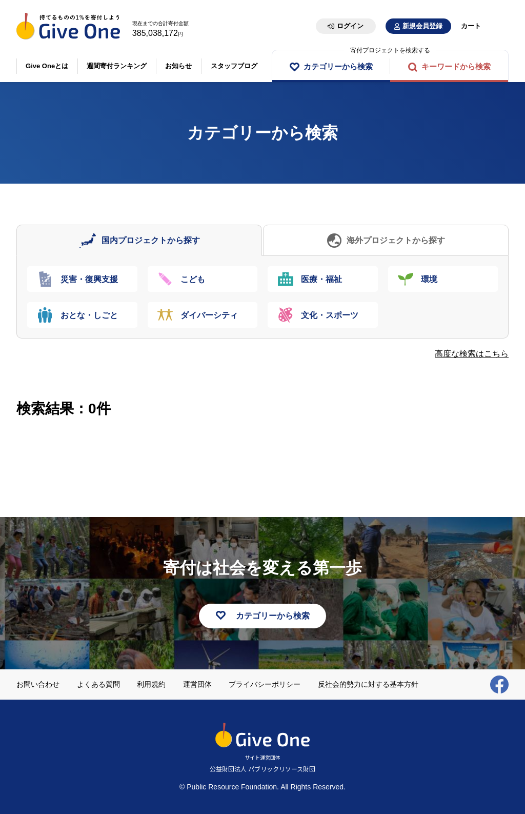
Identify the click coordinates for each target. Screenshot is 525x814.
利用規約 (151, 684)
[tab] (139, 240)
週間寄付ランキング (117, 66)
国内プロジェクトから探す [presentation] (151, 240)
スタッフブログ (234, 66)
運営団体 (197, 684)
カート (471, 26)
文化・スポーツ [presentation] (329, 315)
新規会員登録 (422, 26)
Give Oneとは (47, 66)
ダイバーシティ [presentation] (209, 315)
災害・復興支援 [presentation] (89, 279)
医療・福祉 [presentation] (321, 279)
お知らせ (179, 66)
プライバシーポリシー (264, 684)
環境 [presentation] (429, 279)
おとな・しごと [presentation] (89, 315)
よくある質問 (98, 684)
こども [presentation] (193, 279)
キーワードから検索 (456, 66)
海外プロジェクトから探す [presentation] (396, 240)
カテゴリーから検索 (338, 66)
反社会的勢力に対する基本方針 (368, 684)
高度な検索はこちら (472, 353)
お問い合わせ (37, 684)
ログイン (350, 26)
